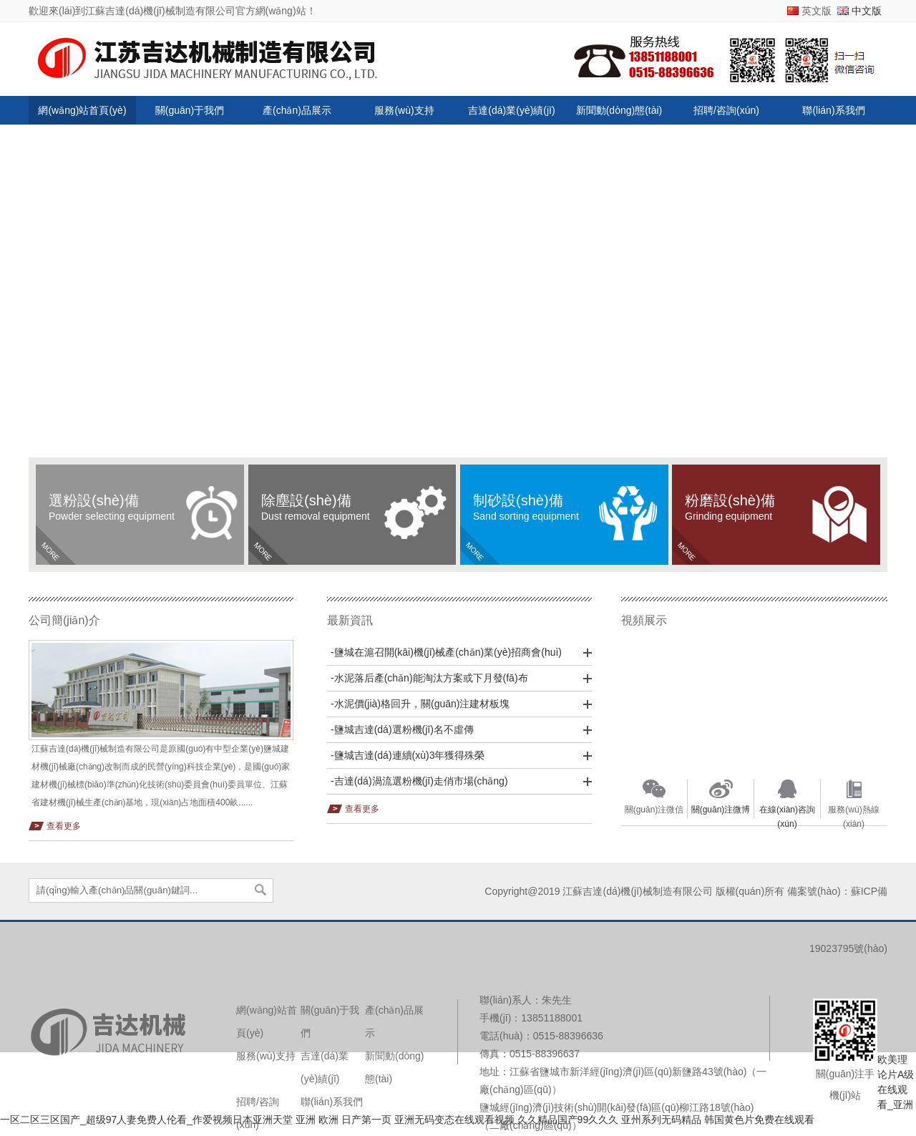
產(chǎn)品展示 (297, 110)
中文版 (867, 10)
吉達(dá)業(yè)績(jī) (511, 110)
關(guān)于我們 (189, 110)
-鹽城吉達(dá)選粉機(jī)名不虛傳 (402, 729)
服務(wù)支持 (404, 110)
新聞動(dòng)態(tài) (619, 110)
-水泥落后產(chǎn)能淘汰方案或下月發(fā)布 (429, 678)
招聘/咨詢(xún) (726, 110)
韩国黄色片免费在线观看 (759, 1119)
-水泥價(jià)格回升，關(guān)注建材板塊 (420, 703)
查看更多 (64, 826)
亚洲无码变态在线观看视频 (454, 1119)
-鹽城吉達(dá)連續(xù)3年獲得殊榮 (407, 755)
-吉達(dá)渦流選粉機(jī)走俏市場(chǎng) (419, 781)
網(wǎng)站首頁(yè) (82, 110)
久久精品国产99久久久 (568, 1119)
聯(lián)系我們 (833, 110)
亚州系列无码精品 (661, 1119)
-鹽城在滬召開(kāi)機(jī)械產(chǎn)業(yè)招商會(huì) (446, 652)
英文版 (817, 10)
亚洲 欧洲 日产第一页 (343, 1119)
